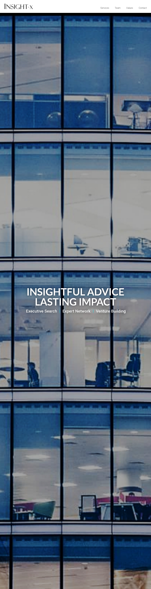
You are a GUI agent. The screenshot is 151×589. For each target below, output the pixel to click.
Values (129, 8)
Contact (143, 8)
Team (118, 8)
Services (104, 8)
